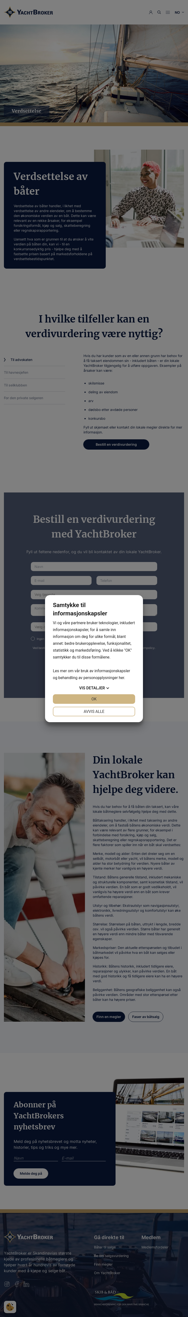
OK (93, 699)
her (121, 677)
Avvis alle (94, 711)
